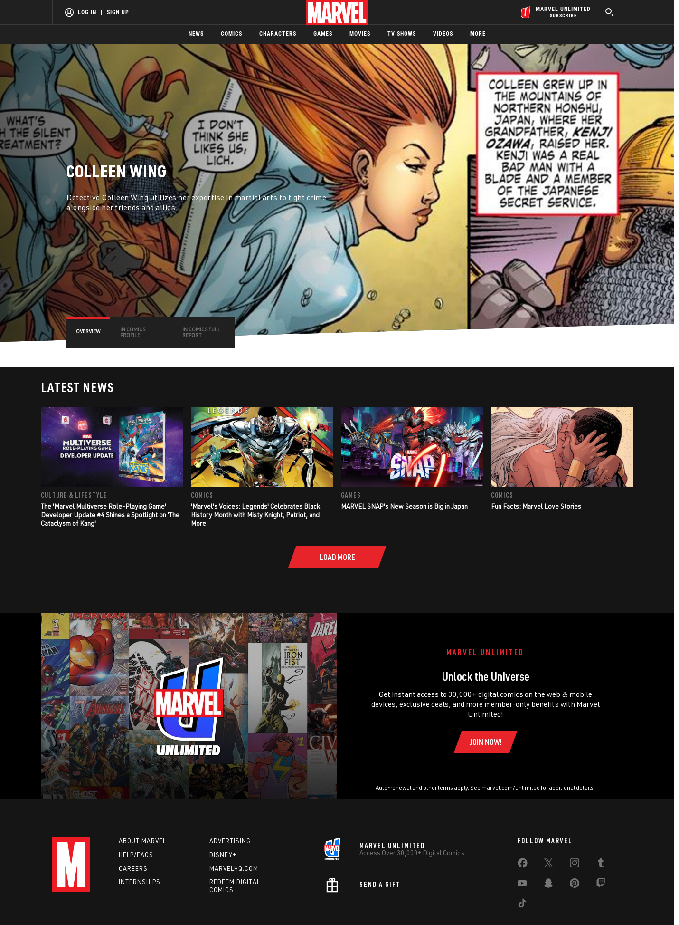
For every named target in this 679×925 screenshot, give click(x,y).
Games (322, 33)
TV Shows (401, 33)
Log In (87, 12)
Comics (231, 33)
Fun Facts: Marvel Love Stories (536, 506)
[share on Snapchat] (548, 885)
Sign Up (118, 12)
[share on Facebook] (523, 865)
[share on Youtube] (522, 885)
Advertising (230, 841)
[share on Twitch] (600, 885)
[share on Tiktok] (522, 905)
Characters (277, 33)
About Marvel (142, 841)
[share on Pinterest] (574, 885)
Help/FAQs (136, 854)
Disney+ (222, 854)
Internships (139, 882)
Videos (443, 33)
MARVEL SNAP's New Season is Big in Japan (404, 506)
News (196, 33)
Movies (359, 33)
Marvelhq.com (233, 868)
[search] (610, 12)
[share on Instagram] (574, 864)
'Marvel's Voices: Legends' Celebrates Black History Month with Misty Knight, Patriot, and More (255, 514)
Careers (133, 868)
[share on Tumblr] (600, 864)
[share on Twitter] (548, 864)
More (478, 33)
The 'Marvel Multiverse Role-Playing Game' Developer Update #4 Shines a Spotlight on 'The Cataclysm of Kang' (110, 514)
